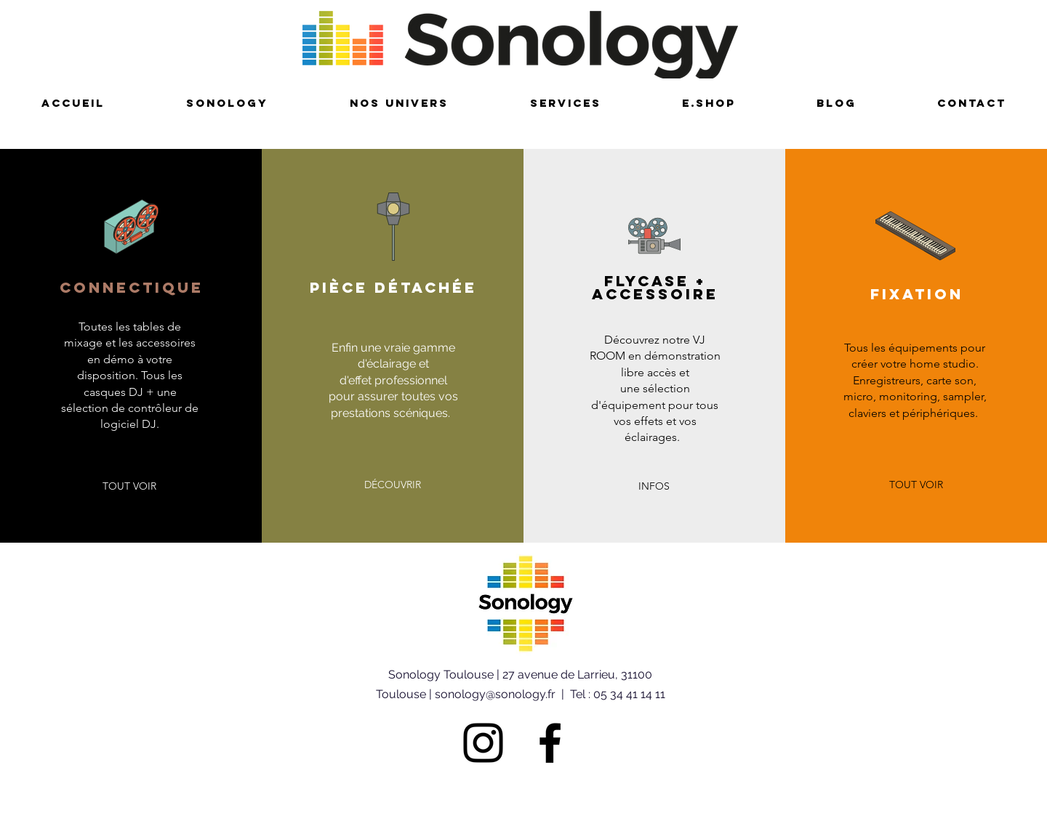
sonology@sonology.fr (495, 694)
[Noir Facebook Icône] (550, 742)
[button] (130, 487)
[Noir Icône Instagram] (483, 742)
